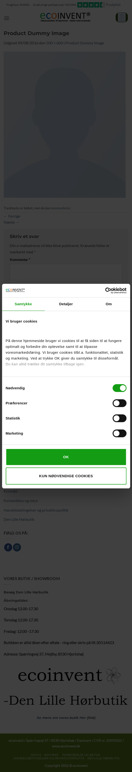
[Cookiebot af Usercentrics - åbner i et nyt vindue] (105, 290)
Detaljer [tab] (66, 304)
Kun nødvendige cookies (66, 476)
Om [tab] (109, 304)
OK (66, 457)
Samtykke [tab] (23, 304)
